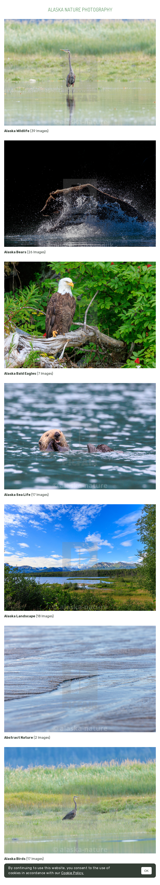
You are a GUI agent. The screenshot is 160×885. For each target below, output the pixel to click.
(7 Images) (28, 374)
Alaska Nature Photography (80, 9)
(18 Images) (29, 616)
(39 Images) (26, 131)
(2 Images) (27, 738)
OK (146, 870)
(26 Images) (24, 252)
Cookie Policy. (72, 873)
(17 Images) (26, 495)
